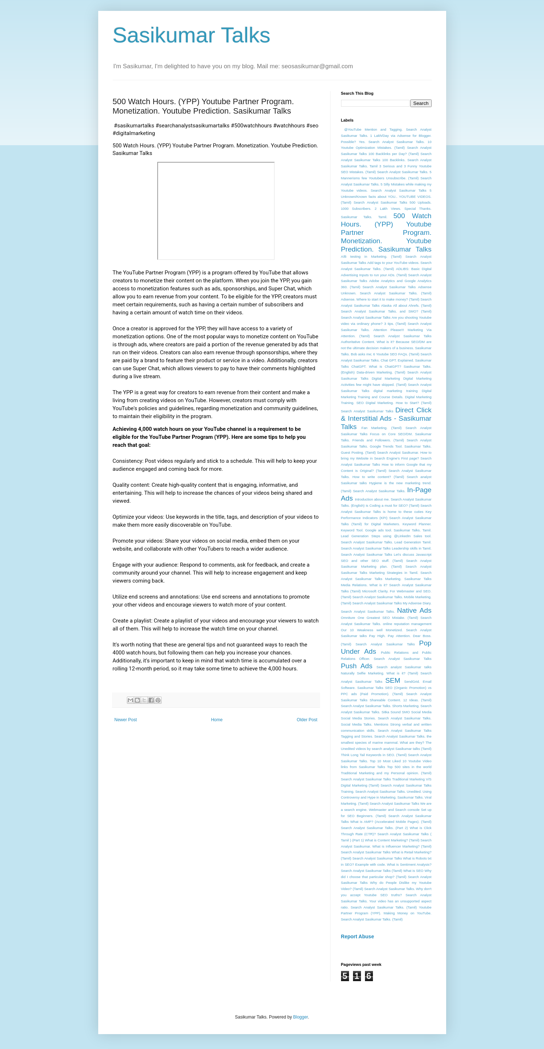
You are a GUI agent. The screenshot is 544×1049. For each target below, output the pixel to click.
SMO (406, 712)
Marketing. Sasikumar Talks (408, 579)
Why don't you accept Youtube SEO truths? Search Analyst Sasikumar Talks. (386, 895)
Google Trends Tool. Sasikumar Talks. (400, 446)
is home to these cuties (403, 512)
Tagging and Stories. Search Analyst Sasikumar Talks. (383, 736)
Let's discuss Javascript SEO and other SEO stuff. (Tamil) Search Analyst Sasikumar (386, 560)
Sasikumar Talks (192, 35)
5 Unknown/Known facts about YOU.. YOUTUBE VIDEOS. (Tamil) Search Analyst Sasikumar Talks (386, 196)
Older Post (307, 719)
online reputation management (407, 624)
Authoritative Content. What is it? (367, 342)
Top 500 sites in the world (409, 767)
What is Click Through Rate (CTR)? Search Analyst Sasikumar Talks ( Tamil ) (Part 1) (386, 834)
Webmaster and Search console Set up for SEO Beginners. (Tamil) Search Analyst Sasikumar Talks (386, 816)
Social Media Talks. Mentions (365, 724)
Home (217, 719)
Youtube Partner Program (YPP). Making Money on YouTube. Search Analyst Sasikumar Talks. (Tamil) (386, 913)
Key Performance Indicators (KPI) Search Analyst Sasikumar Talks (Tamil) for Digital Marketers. (386, 518)
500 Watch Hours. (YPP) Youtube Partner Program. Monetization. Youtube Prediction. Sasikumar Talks (386, 232)
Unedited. (414, 791)
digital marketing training (396, 391)
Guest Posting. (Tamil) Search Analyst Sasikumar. (380, 452)
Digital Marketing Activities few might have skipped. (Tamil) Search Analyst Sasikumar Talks (386, 384)
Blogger (300, 1017)
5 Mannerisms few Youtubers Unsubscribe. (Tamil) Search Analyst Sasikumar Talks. (386, 178)
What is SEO (413, 871)
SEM (392, 680)
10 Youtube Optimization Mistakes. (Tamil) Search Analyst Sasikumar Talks (386, 148)
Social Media (421, 712)
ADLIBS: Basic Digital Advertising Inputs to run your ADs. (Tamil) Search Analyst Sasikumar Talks (386, 275)
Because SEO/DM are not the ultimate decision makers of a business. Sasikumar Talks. (386, 348)
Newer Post (126, 719)
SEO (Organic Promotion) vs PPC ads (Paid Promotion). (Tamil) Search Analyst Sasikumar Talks (386, 694)
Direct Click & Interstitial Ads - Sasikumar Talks (386, 418)
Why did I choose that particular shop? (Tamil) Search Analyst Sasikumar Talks (386, 877)
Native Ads (414, 610)
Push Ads (357, 666)
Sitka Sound (391, 712)
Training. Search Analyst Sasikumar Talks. (373, 791)
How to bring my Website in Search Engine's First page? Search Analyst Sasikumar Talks (386, 458)
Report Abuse (357, 936)
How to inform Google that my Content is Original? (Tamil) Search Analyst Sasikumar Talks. (386, 470)
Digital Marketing (386, 378)
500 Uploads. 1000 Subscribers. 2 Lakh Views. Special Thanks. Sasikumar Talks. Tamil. (386, 209)
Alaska (386, 305)
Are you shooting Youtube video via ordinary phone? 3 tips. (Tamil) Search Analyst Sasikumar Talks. (386, 323)
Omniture (348, 618)
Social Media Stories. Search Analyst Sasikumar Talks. (386, 718)
